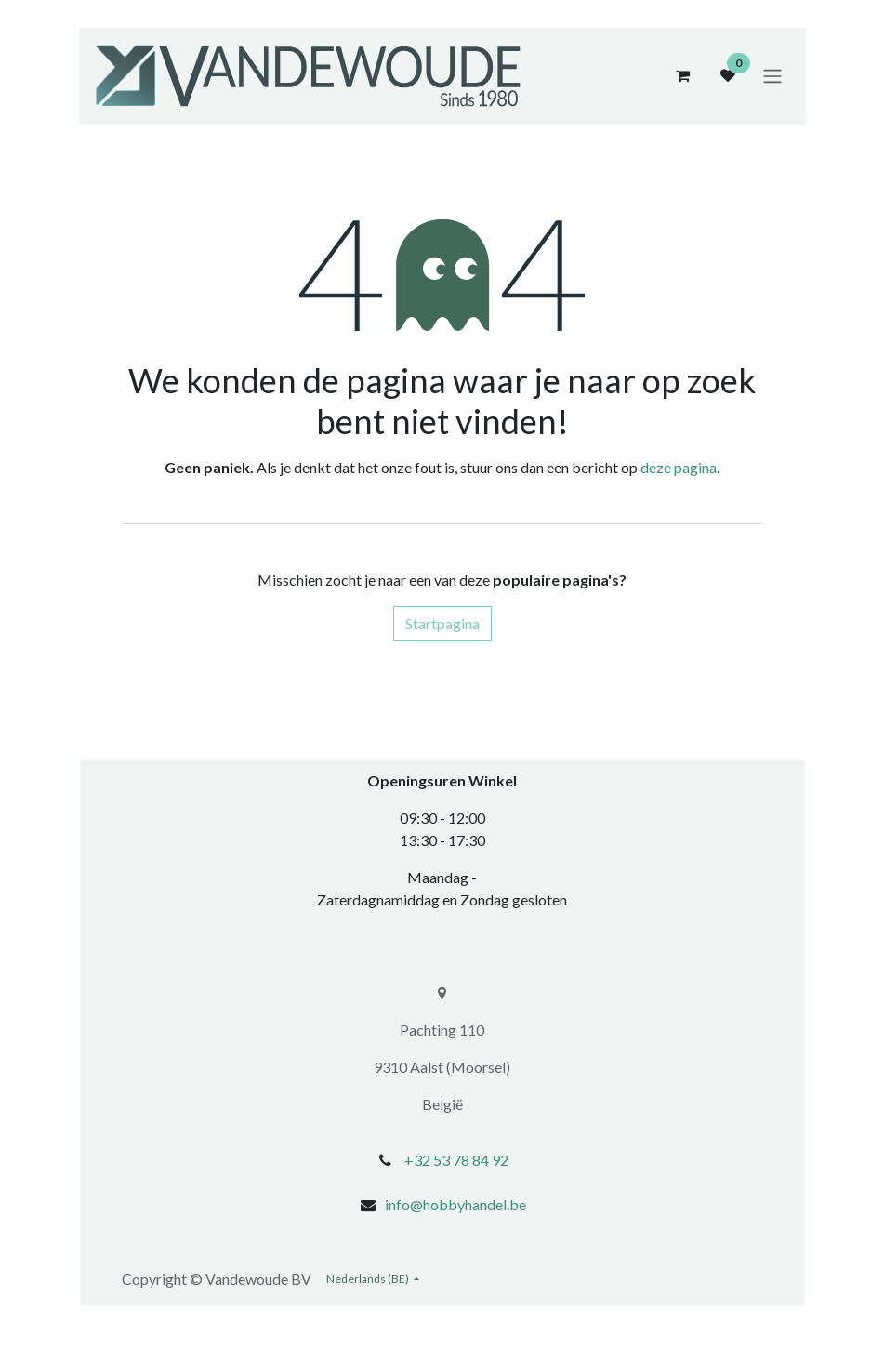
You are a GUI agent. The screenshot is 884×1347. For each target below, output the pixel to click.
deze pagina (678, 467)
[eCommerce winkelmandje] (683, 75)
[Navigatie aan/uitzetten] (772, 75)
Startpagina (442, 623)
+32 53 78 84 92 (456, 1160)
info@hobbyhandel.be (455, 1204)
